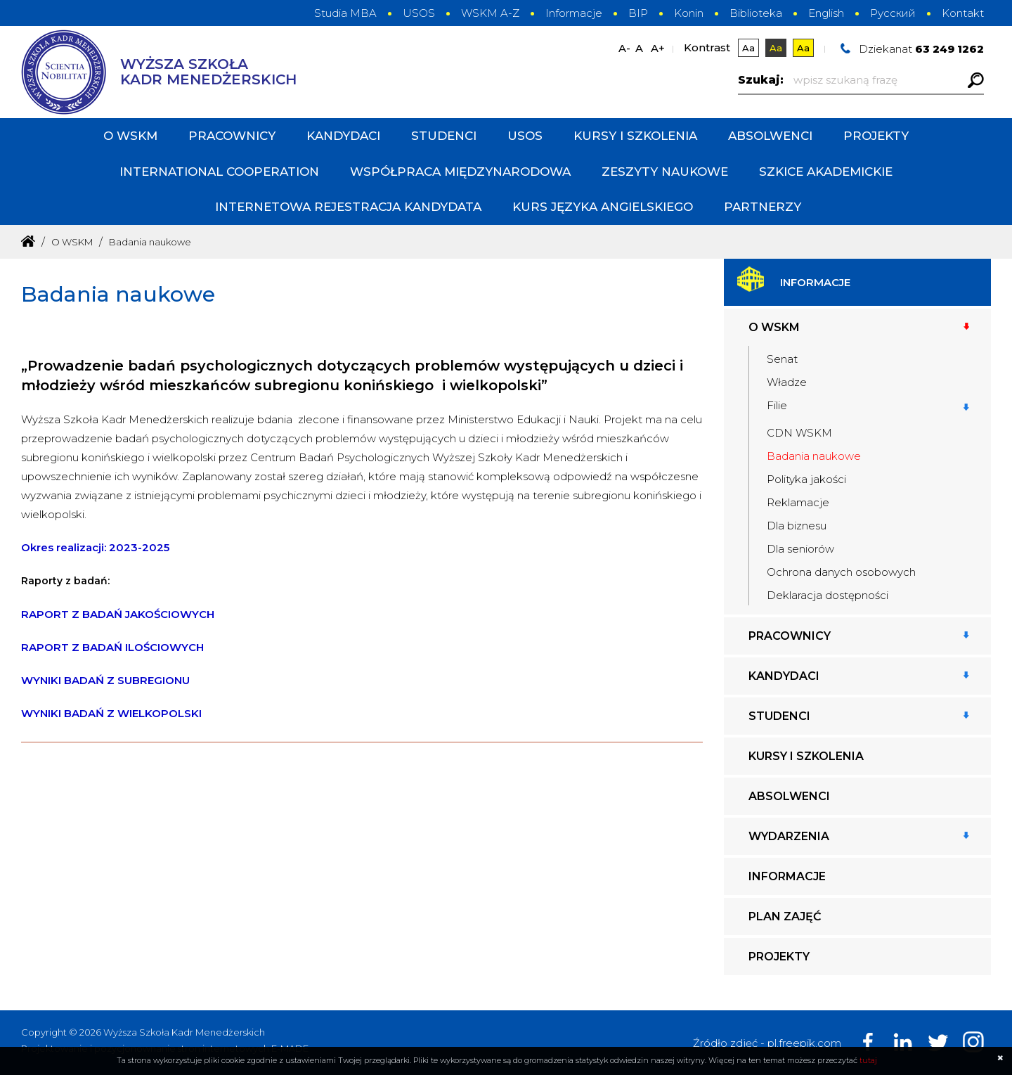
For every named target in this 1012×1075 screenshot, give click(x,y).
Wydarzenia (788, 836)
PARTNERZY (762, 207)
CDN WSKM (799, 432)
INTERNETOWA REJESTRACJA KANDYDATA (348, 207)
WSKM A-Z (490, 13)
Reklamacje (798, 502)
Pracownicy (231, 136)
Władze (787, 382)
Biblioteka (755, 13)
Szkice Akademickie (826, 172)
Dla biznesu (796, 525)
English (826, 13)
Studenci (443, 136)
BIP (638, 13)
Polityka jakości (806, 479)
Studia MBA (345, 13)
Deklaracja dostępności (827, 595)
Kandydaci (343, 136)
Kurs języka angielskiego (602, 207)
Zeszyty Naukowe (665, 172)
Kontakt (963, 13)
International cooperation (219, 172)
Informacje (573, 13)
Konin (688, 13)
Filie (777, 405)
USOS (419, 13)
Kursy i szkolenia (635, 136)
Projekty (876, 136)
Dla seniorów (800, 548)
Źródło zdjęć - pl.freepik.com (767, 1043)
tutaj (868, 1060)
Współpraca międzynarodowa (460, 172)
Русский (893, 13)
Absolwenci (770, 136)
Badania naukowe (814, 456)
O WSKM (130, 136)
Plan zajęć (784, 916)
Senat (782, 359)
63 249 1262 (949, 49)
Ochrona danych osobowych (841, 572)
